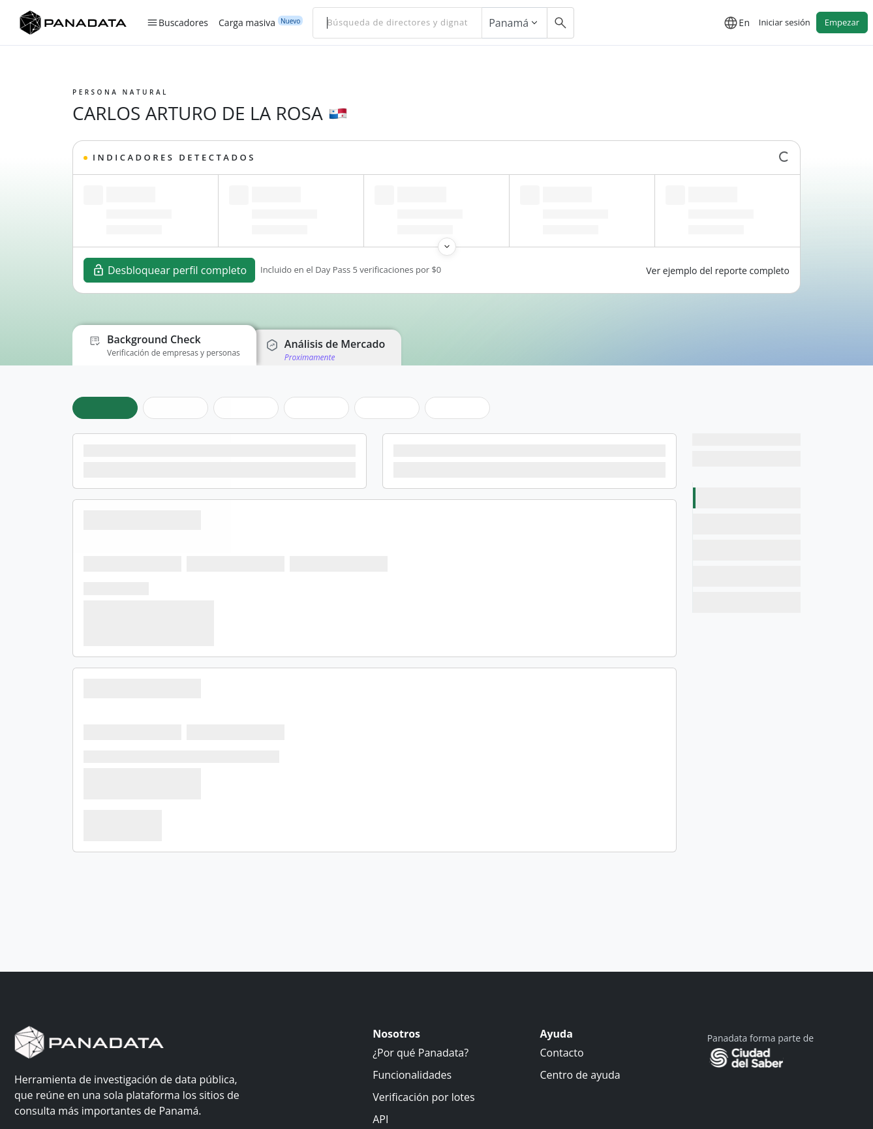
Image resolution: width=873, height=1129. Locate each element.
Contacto (561, 1052)
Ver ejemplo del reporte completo (717, 270)
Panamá (514, 23)
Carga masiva (247, 22)
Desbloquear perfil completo (169, 270)
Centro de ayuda (580, 1075)
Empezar (842, 22)
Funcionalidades (412, 1075)
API (380, 1119)
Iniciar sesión (784, 22)
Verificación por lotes (423, 1097)
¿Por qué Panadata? (420, 1052)
